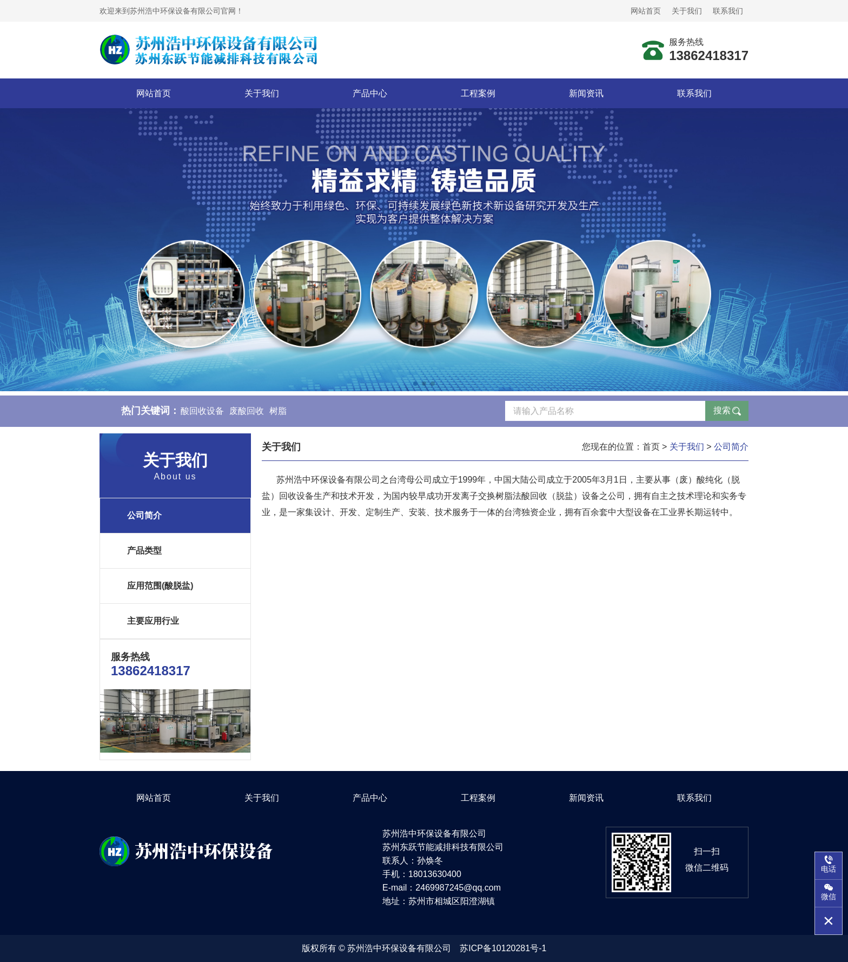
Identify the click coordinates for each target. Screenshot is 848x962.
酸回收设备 (202, 414)
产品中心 (370, 93)
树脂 (278, 414)
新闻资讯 (586, 93)
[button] (415, 383)
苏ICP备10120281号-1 (503, 948)
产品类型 (144, 550)
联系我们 (728, 10)
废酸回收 (246, 414)
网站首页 (646, 10)
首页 (651, 446)
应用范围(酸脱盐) (160, 585)
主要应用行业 (153, 620)
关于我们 (687, 10)
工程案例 (478, 93)
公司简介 (144, 515)
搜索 (722, 413)
